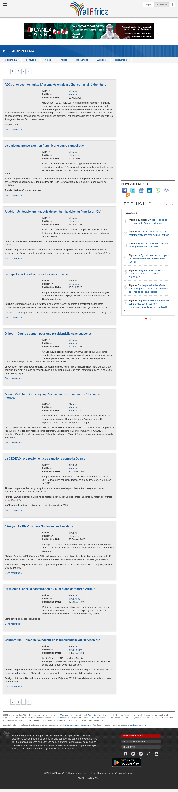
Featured (31, 60)
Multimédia (12, 50)
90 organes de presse (69, 715)
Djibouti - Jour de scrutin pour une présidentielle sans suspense (48, 333)
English (148, 4)
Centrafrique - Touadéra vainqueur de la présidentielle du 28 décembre (52, 639)
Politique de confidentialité (79, 773)
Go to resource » (13, 129)
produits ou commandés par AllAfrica (75, 725)
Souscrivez (129, 747)
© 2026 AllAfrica (52, 773)
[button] (146, 318)
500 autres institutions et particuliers (103, 715)
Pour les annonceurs (134, 741)
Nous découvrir (126, 773)
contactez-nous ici (138, 725)
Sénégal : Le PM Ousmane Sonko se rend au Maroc (39, 526)
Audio (64, 60)
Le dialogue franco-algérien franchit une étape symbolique (44, 145)
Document (82, 60)
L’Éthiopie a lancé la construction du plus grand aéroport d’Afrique (50, 588)
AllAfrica (89, 8)
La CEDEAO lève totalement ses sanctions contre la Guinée (45, 458)
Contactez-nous (105, 773)
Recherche (121, 60)
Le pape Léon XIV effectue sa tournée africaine (36, 274)
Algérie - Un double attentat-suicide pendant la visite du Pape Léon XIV (53, 211)
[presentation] (166, 204)
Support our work (133, 735)
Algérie (130, 213)
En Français (162, 4)
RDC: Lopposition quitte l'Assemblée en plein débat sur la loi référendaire (55, 84)
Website (101, 60)
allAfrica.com (75, 94)
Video (48, 60)
